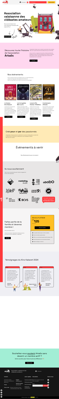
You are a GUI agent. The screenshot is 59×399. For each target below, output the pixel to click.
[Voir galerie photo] (47, 115)
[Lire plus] (34, 61)
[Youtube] (1, 394)
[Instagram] (1, 392)
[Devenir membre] (7, 37)
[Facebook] (1, 390)
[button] (1, 2)
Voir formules (18, 384)
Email (33, 383)
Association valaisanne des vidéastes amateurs (18, 371)
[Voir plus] (8, 238)
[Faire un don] (51, 2)
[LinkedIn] (1, 397)
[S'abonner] (45, 386)
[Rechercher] (37, 2)
